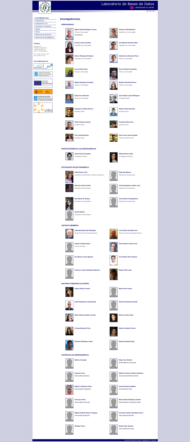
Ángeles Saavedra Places (127, 82)
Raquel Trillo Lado (125, 270)
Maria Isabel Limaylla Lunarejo (85, 315)
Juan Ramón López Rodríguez (129, 95)
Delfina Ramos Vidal (126, 154)
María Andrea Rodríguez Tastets (130, 399)
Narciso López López (126, 315)
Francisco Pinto (80, 399)
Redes (37, 29)
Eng (154, 11)
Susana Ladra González (83, 42)
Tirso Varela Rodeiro (82, 135)
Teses (37, 32)
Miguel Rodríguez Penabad (84, 82)
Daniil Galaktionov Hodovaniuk (85, 302)
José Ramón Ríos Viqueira (128, 257)
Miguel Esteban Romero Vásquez (86, 413)
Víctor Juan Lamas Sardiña (128, 135)
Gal (148, 11)
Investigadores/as (42, 18)
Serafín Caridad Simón (82, 243)
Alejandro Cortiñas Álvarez (84, 109)
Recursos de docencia (43, 35)
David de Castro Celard (83, 185)
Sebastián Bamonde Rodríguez (85, 230)
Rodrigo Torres (80, 426)
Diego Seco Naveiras (82, 95)
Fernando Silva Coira (126, 122)
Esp (150, 11)
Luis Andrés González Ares (128, 230)
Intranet (153, 440)
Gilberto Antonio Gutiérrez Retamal (131, 373)
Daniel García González (83, 154)
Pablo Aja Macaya (125, 172)
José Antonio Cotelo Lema (128, 243)
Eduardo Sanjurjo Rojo (127, 341)
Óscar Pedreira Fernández (128, 69)
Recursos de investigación (44, 37)
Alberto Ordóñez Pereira (127, 328)
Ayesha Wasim (80, 212)
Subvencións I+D (41, 23)
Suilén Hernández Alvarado (128, 302)
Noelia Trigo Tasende (126, 426)
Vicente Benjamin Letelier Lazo (129, 185)
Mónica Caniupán (81, 360)
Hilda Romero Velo (81, 172)
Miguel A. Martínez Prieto (83, 386)
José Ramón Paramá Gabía (128, 42)
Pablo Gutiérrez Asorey (83, 122)
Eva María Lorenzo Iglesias (84, 257)
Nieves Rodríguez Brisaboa (84, 56)
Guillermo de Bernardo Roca (129, 56)
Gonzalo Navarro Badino (127, 386)
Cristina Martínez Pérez (83, 328)
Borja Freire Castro (125, 288)
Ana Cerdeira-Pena (81, 69)
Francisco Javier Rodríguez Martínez (87, 270)
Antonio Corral (80, 373)
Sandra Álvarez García (82, 288)
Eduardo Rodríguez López (84, 341)
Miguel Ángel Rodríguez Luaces (86, 29)
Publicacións (39, 21)
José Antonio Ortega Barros (128, 198)
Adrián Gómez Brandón (127, 109)
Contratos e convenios (43, 26)
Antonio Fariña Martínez (127, 29)
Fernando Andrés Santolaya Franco (131, 413)
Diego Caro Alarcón (125, 360)
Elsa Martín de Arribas (82, 198)
